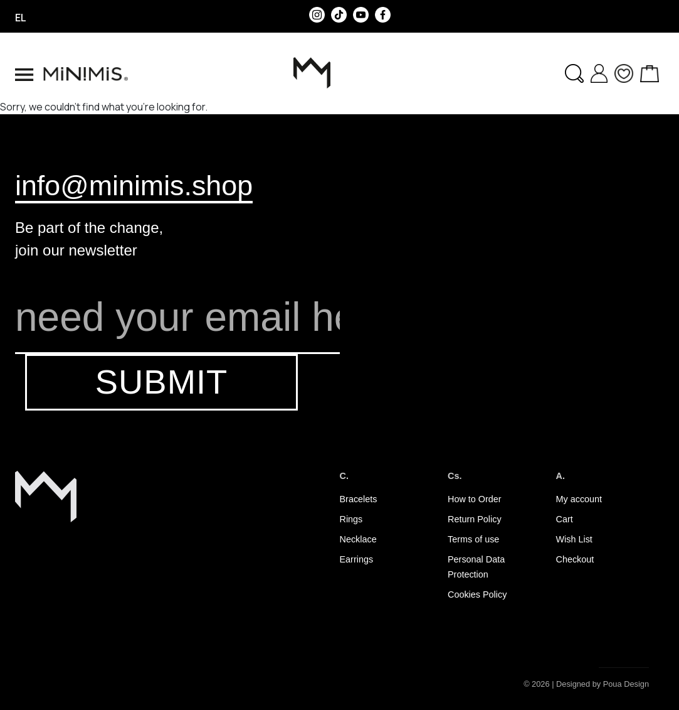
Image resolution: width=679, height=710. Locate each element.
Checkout (575, 559)
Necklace (358, 539)
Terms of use (473, 539)
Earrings (357, 559)
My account (579, 499)
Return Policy (475, 519)
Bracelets (358, 499)
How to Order (475, 499)
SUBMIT (161, 382)
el (20, 17)
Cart (564, 519)
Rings (351, 519)
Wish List (574, 539)
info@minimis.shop (134, 185)
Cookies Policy (477, 594)
